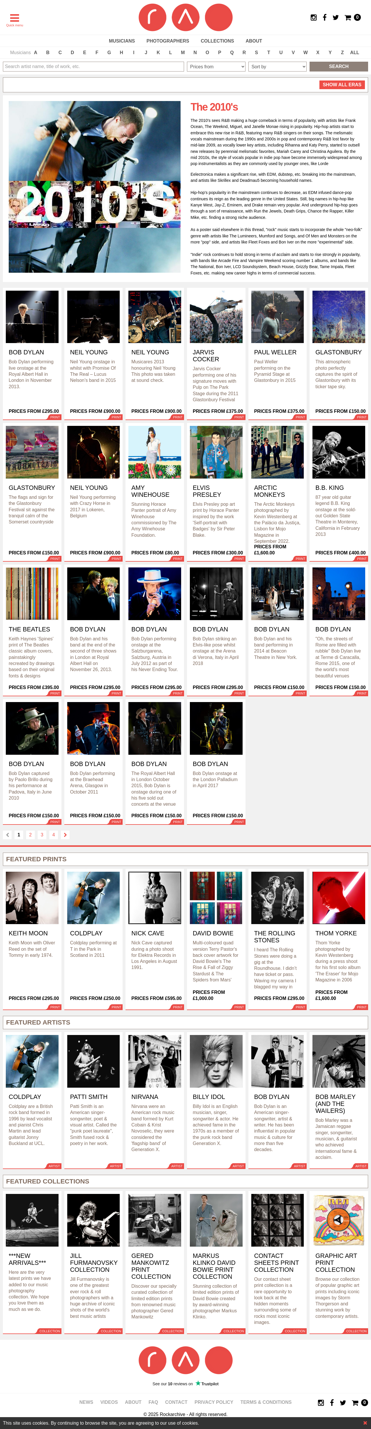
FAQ (153, 1402)
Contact (176, 1402)
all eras (342, 84)
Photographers (167, 41)
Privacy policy (213, 1402)
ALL (354, 52)
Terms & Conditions (266, 1402)
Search (339, 66)
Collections (217, 41)
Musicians (122, 41)
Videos (109, 1402)
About (253, 41)
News (86, 1402)
